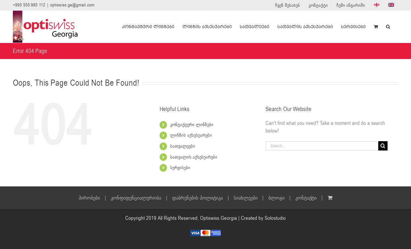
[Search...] (322, 145)
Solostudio (275, 218)
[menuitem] (377, 5)
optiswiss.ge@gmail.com (72, 5)
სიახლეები (246, 198)
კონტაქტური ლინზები (192, 125)
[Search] (383, 145)
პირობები (89, 198)
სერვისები (180, 168)
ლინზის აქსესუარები (191, 135)
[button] (388, 27)
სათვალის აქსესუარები (193, 157)
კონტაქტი (306, 198)
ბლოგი (276, 198)
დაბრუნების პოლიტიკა (197, 198)
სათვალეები (182, 146)
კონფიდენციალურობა (136, 198)
